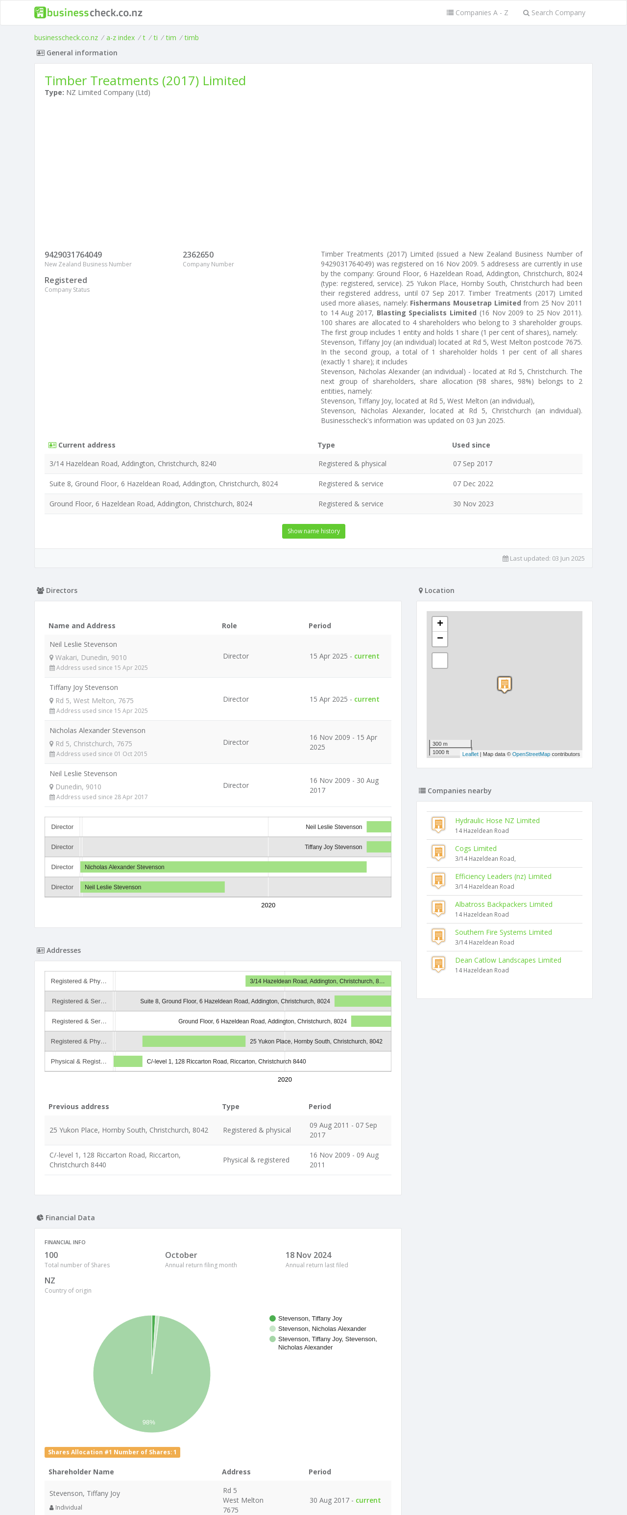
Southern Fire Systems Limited (503, 932)
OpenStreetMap (531, 754)
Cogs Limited (476, 848)
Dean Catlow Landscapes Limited (508, 960)
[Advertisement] (313, 175)
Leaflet (470, 754)
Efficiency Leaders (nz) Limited (503, 876)
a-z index (120, 37)
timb (192, 37)
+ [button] (440, 624)
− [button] (440, 639)
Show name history (314, 531)
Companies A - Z (477, 12)
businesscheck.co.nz (66, 37)
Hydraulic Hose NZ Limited (497, 820)
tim (171, 37)
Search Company (554, 12)
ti (156, 37)
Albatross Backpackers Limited (504, 904)
